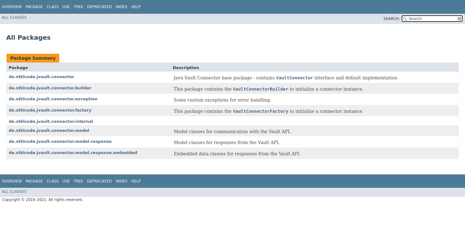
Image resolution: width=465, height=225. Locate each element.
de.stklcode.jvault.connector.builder (50, 88)
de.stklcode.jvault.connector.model (49, 130)
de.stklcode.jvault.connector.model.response (60, 141)
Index (122, 7)
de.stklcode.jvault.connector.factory (50, 110)
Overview (12, 7)
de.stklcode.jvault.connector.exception (53, 99)
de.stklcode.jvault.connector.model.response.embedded (73, 152)
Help (136, 7)
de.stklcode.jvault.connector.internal (51, 121)
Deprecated (99, 7)
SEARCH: (392, 19)
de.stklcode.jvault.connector (41, 76)
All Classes (14, 17)
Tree (78, 7)
